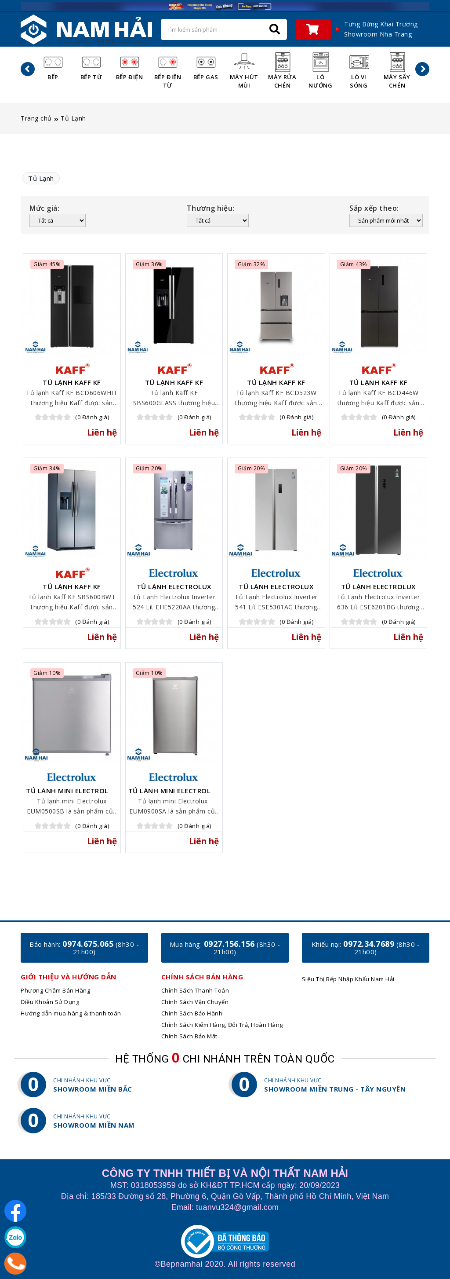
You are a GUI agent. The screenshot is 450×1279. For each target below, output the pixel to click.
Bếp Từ (91, 66)
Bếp (53, 66)
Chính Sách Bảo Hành (192, 1013)
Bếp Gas (205, 66)
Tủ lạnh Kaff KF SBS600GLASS (174, 386)
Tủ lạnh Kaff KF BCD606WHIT (72, 386)
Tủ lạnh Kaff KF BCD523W (276, 386)
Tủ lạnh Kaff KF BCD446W (378, 386)
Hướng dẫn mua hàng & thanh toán (71, 1013)
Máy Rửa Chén (282, 70)
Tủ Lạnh (73, 118)
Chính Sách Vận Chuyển (195, 1002)
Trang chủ (36, 118)
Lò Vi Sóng (359, 70)
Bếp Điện (129, 66)
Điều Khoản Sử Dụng (50, 1002)
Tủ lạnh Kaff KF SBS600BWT (72, 590)
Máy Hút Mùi (244, 70)
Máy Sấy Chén (397, 70)
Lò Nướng (320, 70)
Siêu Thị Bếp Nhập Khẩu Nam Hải (348, 979)
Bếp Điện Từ (167, 70)
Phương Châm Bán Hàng (55, 990)
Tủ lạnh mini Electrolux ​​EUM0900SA (174, 794)
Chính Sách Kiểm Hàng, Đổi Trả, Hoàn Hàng (222, 1025)
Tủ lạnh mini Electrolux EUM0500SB (72, 794)
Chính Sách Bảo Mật (189, 1036)
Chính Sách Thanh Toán (195, 990)
